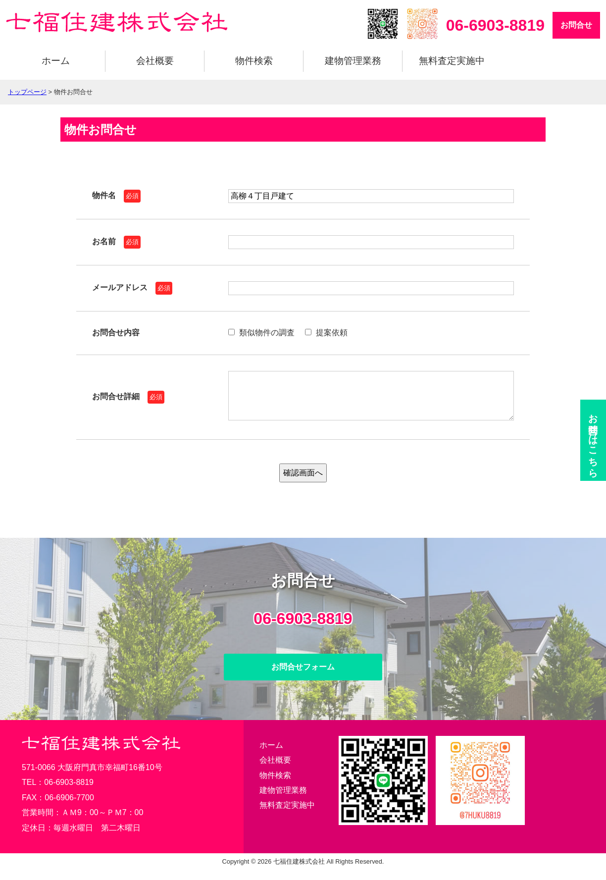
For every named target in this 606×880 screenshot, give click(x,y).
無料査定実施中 (452, 60)
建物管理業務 (353, 60)
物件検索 (254, 60)
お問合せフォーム (303, 677)
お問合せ (576, 25)
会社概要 (155, 60)
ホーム (56, 60)
